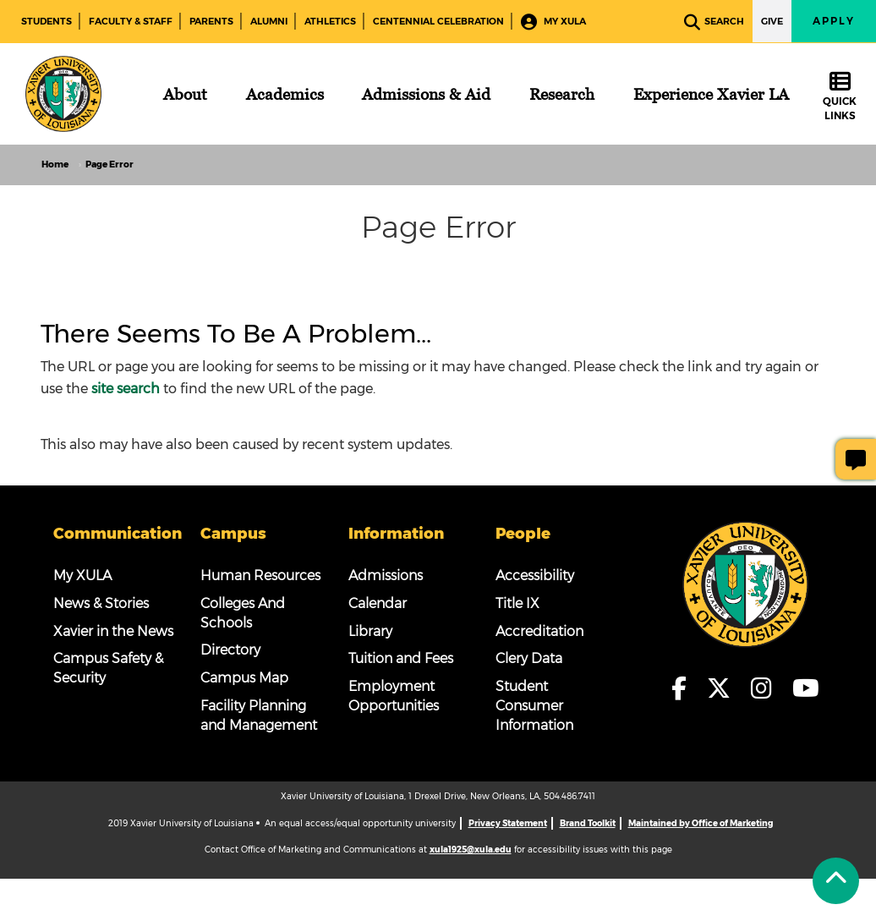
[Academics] (285, 94)
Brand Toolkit (588, 823)
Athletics (330, 21)
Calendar (377, 603)
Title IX (517, 603)
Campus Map (244, 678)
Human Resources (260, 575)
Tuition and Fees (400, 658)
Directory (230, 650)
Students (46, 21)
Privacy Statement (507, 823)
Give (772, 21)
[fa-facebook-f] (684, 689)
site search (125, 389)
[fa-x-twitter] (724, 689)
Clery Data (528, 658)
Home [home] (54, 164)
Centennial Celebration (438, 21)
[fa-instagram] (766, 689)
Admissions (385, 575)
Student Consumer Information (534, 705)
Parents (211, 21)
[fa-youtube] (806, 689)
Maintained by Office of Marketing (700, 823)
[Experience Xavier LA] (711, 94)
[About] (185, 94)
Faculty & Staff (130, 21)
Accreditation (539, 631)
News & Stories (101, 603)
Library (370, 631)
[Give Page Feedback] (855, 459)
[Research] (562, 94)
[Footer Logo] (746, 584)
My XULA (553, 22)
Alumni (268, 21)
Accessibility (534, 575)
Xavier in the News (113, 631)
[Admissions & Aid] (426, 94)
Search (714, 22)
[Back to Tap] (836, 881)
